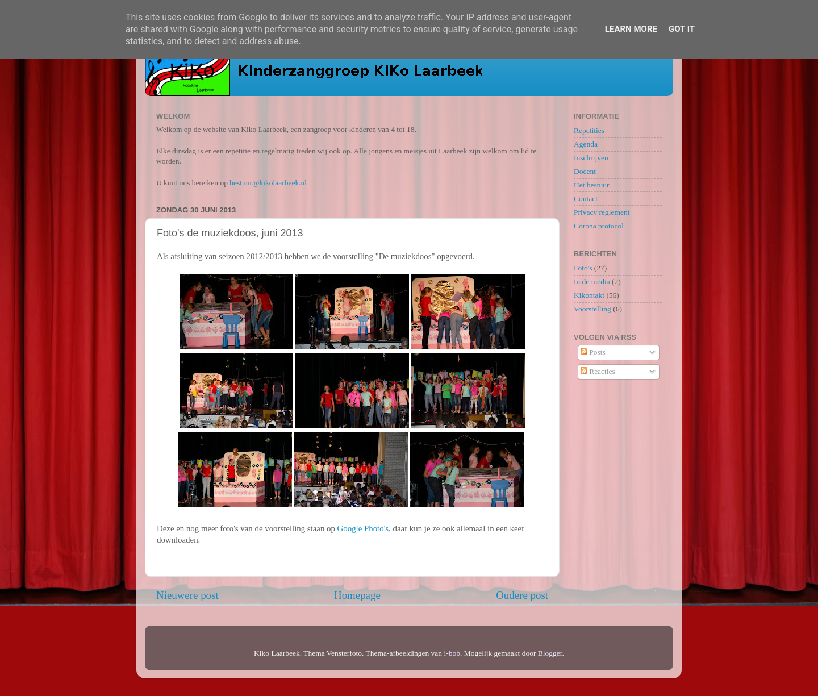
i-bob (452, 653)
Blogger (550, 653)
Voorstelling (592, 309)
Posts (593, 352)
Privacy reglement (602, 212)
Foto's (583, 268)
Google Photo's (363, 528)
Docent (585, 171)
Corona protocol (599, 226)
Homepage (357, 595)
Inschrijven (591, 157)
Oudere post (522, 595)
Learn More (631, 29)
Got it (682, 29)
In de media (592, 281)
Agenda (586, 144)
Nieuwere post (187, 595)
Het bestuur (592, 185)
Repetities (589, 130)
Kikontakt (589, 295)
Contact (586, 198)
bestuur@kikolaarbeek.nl (268, 182)
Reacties (598, 371)
